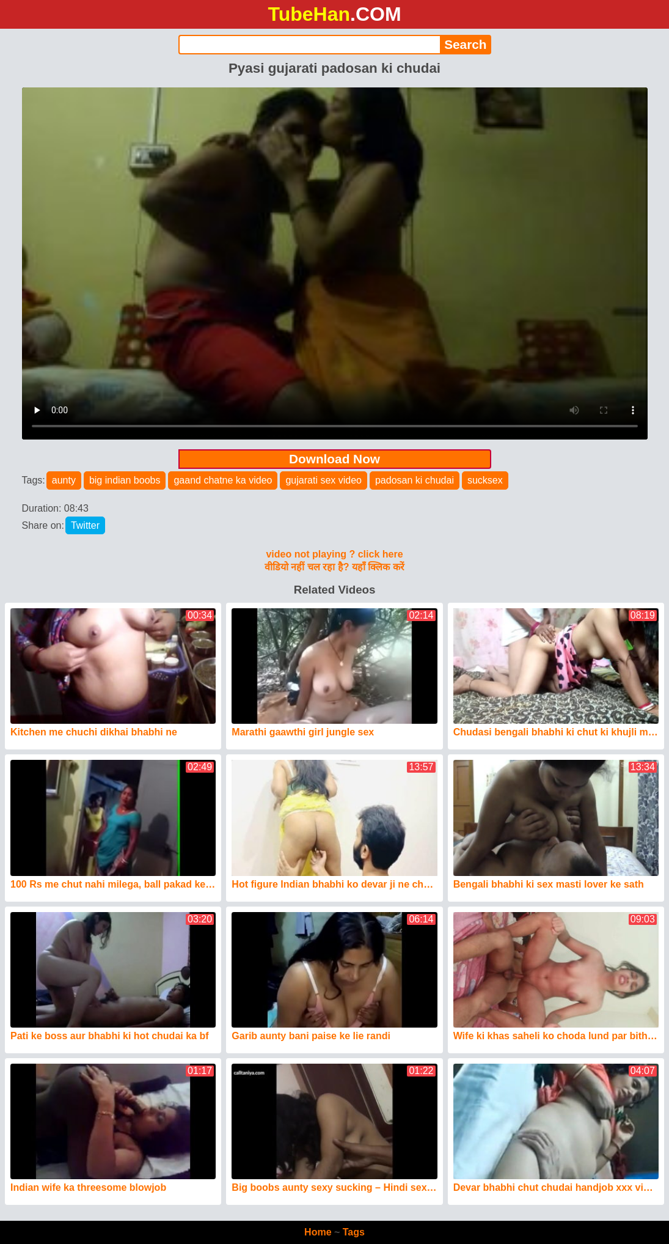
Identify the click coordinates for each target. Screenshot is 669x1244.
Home (317, 1232)
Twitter (85, 525)
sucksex (485, 480)
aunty (64, 480)
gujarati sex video (323, 480)
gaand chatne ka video (223, 480)
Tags (354, 1232)
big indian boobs (125, 480)
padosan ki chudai (414, 480)
